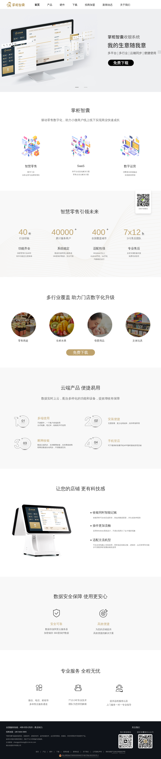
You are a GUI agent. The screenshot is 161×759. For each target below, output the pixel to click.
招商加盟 (90, 4)
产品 (49, 4)
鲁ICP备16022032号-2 (90, 755)
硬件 (62, 4)
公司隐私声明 (97, 752)
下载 (74, 4)
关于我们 (125, 4)
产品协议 (115, 752)
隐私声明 (122, 752)
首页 (37, 4)
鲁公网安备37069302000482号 (72, 755)
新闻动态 (108, 4)
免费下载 (80, 352)
